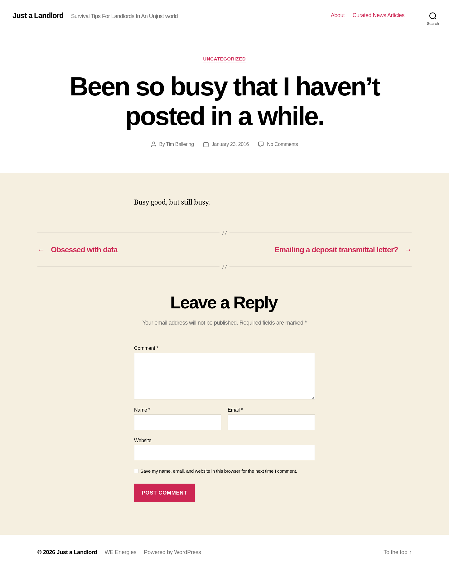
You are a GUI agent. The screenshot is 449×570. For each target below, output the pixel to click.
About (338, 15)
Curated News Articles (378, 15)
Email (235, 410)
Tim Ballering (180, 144)
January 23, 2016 (230, 144)
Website (143, 440)
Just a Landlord (38, 15)
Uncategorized (224, 58)
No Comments (282, 144)
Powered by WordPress (172, 552)
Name (142, 410)
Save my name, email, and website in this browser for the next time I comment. (218, 471)
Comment (146, 348)
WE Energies (120, 552)
